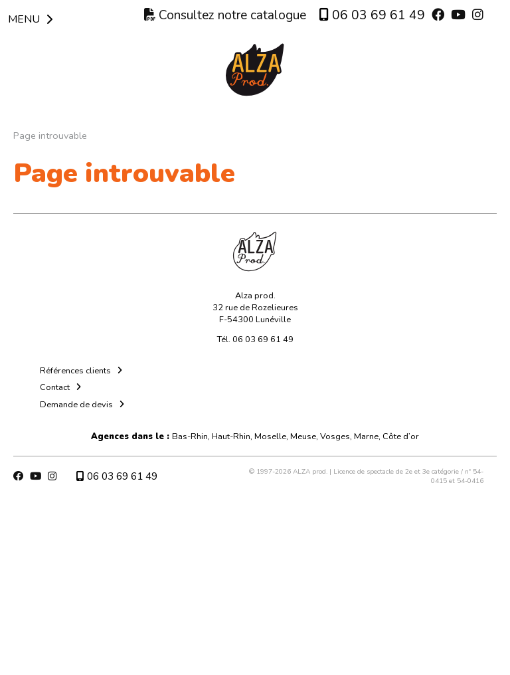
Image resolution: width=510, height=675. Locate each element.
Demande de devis (76, 405)
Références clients (75, 371)
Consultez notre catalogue (225, 15)
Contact (55, 387)
